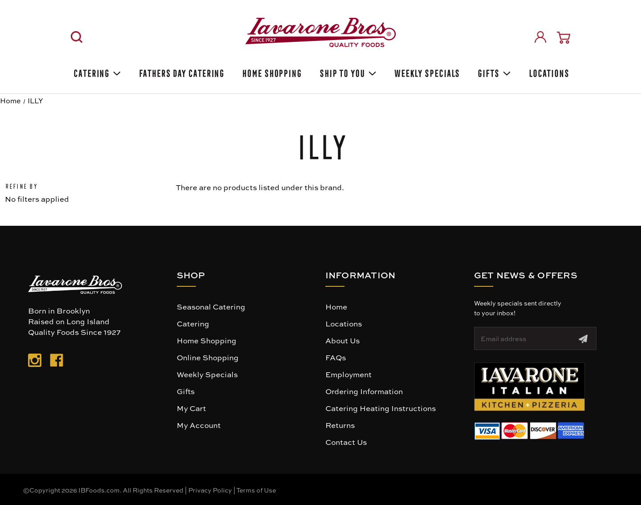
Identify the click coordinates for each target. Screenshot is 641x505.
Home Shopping (271, 71)
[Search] (76, 37)
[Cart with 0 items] (563, 37)
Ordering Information (364, 391)
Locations (548, 71)
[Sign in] (540, 37)
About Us (342, 340)
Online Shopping (208, 357)
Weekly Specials (207, 374)
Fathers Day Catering (180, 71)
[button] (529, 386)
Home (336, 306)
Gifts (493, 71)
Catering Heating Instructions (380, 408)
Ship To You (347, 71)
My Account (199, 424)
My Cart (191, 408)
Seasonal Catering (211, 306)
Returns (340, 424)
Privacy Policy (210, 489)
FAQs (335, 357)
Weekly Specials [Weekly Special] (426, 71)
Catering (96, 71)
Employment (348, 374)
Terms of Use (256, 489)
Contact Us (346, 441)
